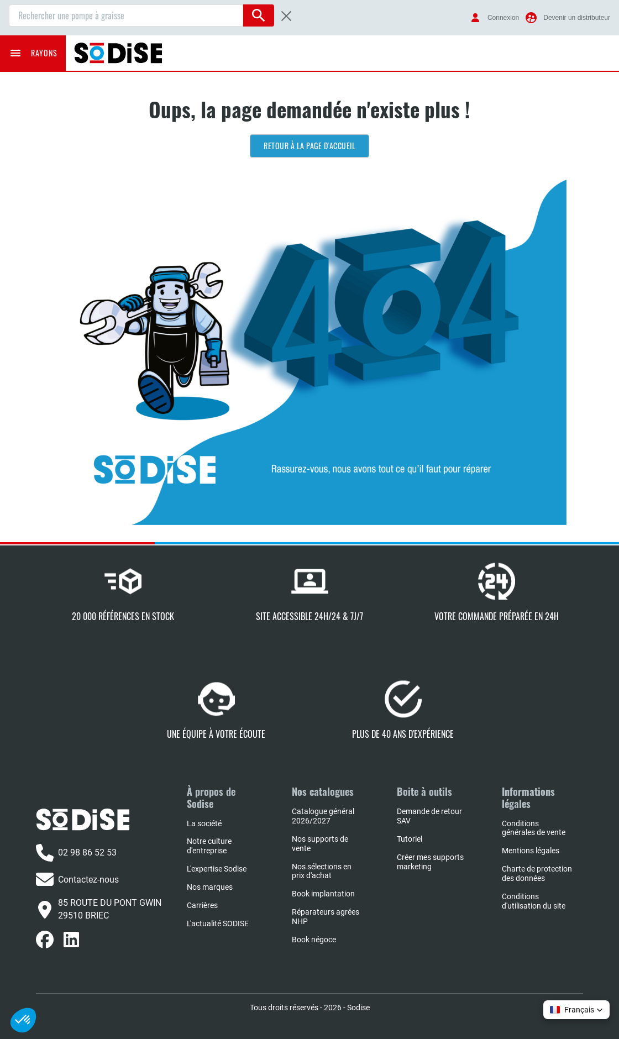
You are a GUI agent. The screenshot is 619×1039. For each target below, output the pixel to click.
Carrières (202, 905)
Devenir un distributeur (576, 17)
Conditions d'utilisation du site (533, 901)
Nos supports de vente (320, 844)
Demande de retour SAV (429, 816)
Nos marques (210, 887)
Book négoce (314, 939)
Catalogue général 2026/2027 (323, 816)
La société (204, 823)
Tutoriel (409, 839)
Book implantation (323, 893)
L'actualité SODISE (218, 923)
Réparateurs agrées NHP (325, 916)
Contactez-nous (77, 879)
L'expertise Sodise (216, 868)
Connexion (503, 17)
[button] (576, 1010)
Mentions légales (530, 850)
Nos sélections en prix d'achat (322, 871)
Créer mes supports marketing (430, 862)
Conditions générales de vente (533, 828)
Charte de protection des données (537, 873)
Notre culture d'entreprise (209, 846)
